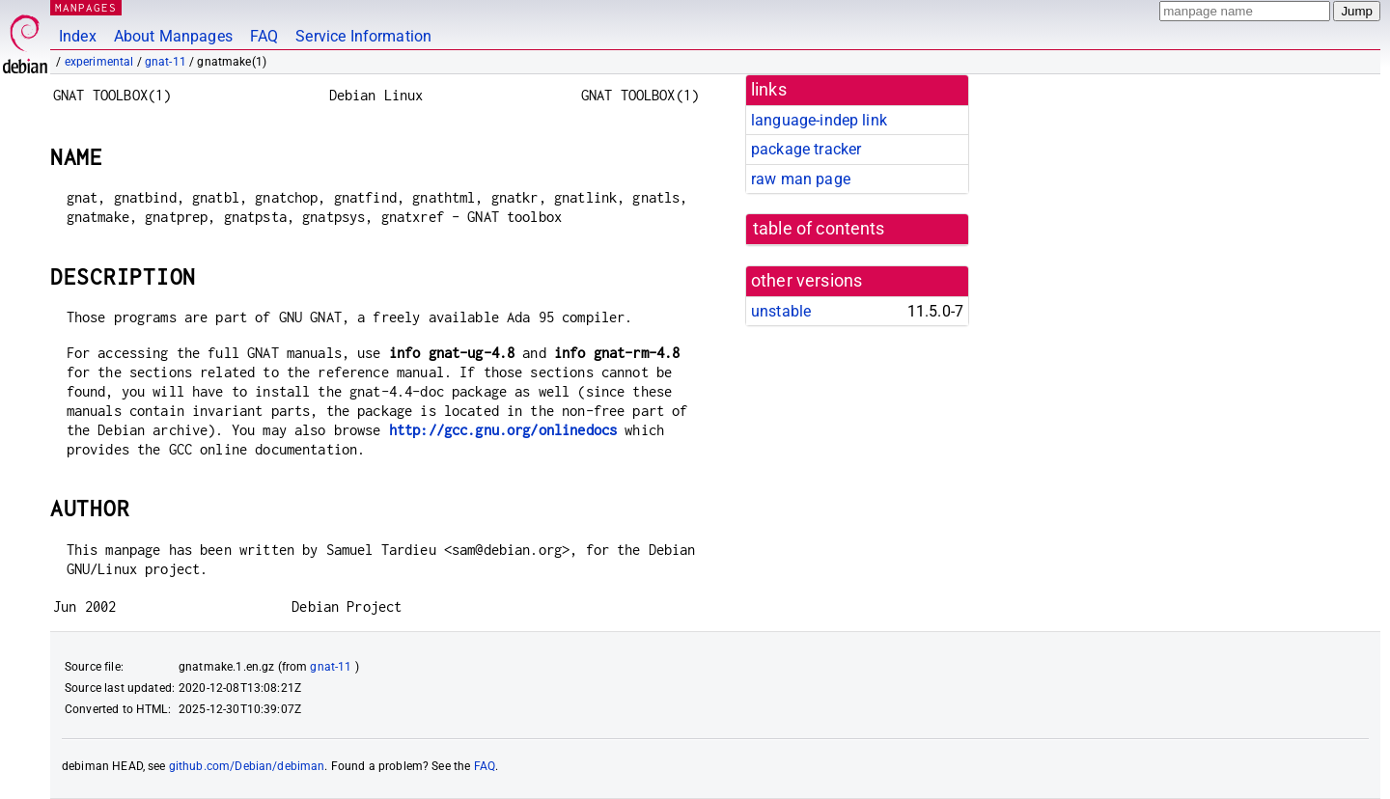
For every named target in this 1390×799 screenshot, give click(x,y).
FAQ (264, 36)
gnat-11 (165, 62)
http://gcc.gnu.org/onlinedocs (503, 430)
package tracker (806, 149)
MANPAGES (86, 7)
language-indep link (819, 120)
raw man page (800, 179)
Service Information (363, 36)
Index (78, 36)
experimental (99, 62)
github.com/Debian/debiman (247, 766)
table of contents (819, 228)
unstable (781, 311)
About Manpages (173, 36)
